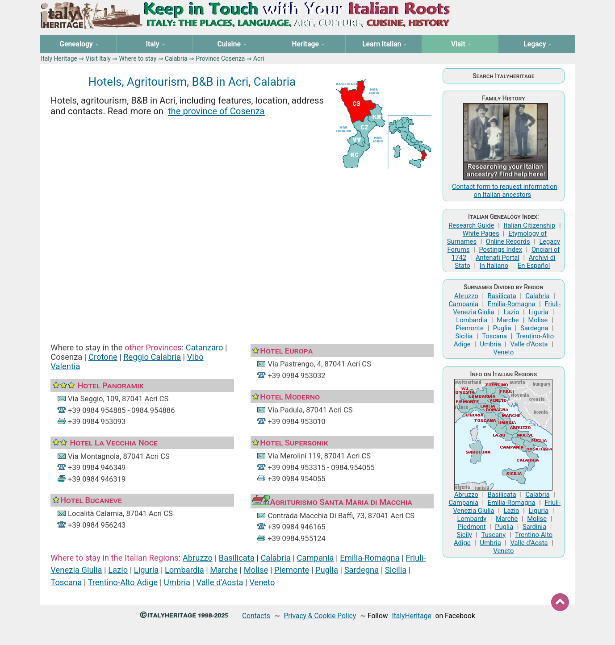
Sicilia (395, 569)
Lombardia (184, 569)
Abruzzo (198, 557)
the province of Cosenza (216, 111)
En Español (534, 266)
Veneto (262, 582)
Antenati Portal (497, 258)
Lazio (118, 569)
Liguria (146, 569)
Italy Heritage (59, 58)
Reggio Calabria (152, 357)
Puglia (326, 569)
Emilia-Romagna (370, 557)
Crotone (102, 357)
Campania (315, 557)
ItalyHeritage (411, 616)
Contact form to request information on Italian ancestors (504, 191)
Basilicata (237, 557)
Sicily (464, 535)
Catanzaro (204, 347)
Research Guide (471, 225)
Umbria (177, 582)
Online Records (508, 241)
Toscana (66, 582)
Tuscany (493, 535)
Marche (224, 569)
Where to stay (138, 58)
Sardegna (361, 569)
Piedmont (471, 527)
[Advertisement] (242, 247)
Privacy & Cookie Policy (320, 616)
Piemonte (291, 569)
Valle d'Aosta (220, 582)
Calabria (176, 58)
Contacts (256, 616)
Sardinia (534, 527)
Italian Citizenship (529, 225)
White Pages (481, 233)
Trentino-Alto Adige (123, 582)
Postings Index (500, 250)
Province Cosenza (220, 58)
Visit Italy (98, 58)
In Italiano (494, 266)
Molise (256, 569)
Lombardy (472, 519)
